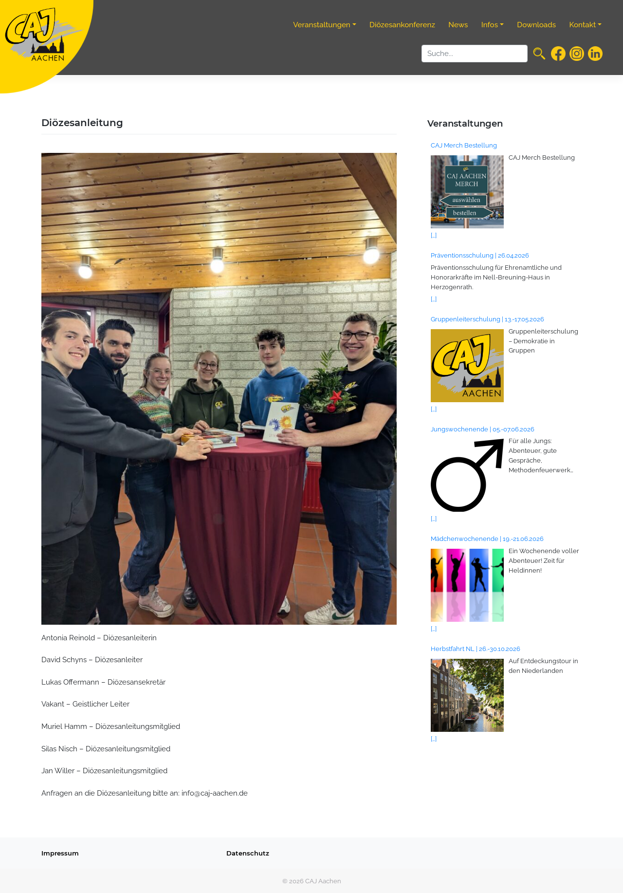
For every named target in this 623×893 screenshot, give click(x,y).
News (458, 24)
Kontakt (582, 24)
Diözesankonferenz (402, 24)
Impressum (60, 853)
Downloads (536, 24)
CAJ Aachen (323, 881)
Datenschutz (247, 853)
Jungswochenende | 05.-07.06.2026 (482, 429)
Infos (489, 24)
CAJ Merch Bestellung (464, 145)
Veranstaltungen (321, 24)
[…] (434, 235)
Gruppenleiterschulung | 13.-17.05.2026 (487, 319)
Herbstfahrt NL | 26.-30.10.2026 (475, 648)
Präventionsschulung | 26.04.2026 (480, 255)
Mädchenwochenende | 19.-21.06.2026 (487, 538)
